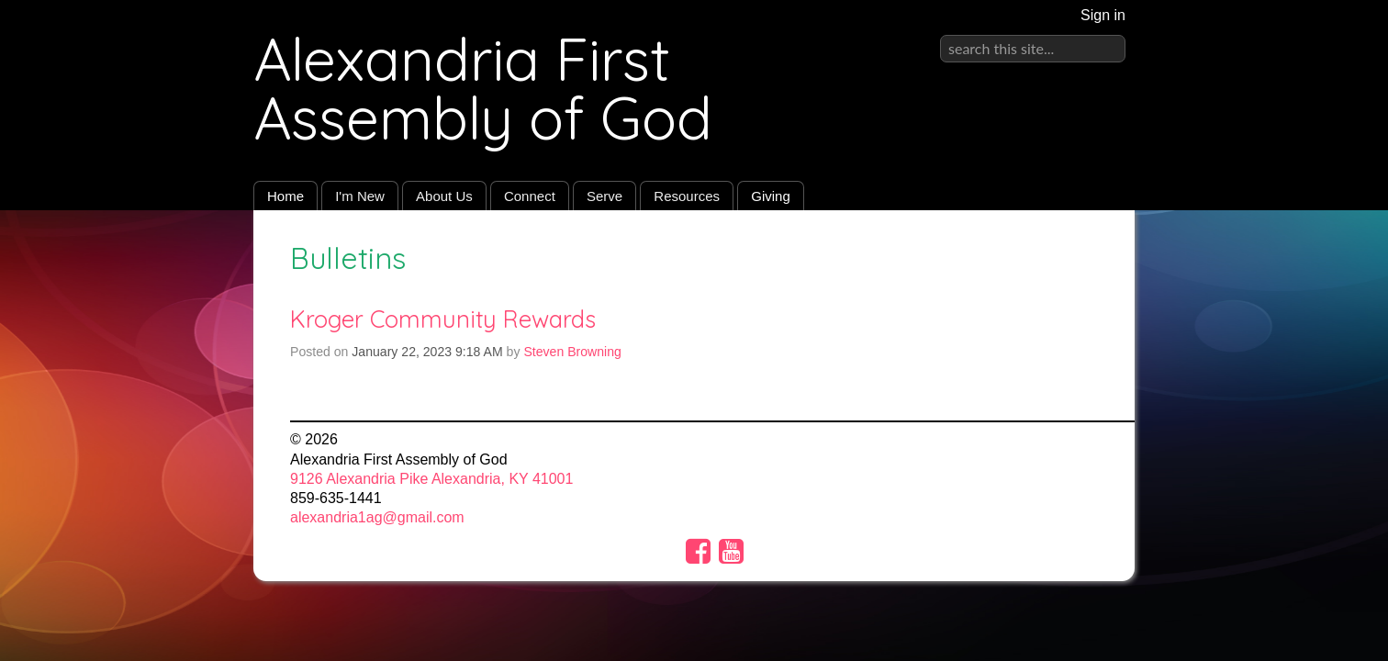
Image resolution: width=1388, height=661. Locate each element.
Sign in (1102, 15)
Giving (770, 196)
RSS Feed (1085, 252)
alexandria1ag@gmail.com (377, 517)
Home (285, 196)
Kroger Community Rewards (443, 318)
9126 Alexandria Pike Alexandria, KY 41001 (431, 479)
